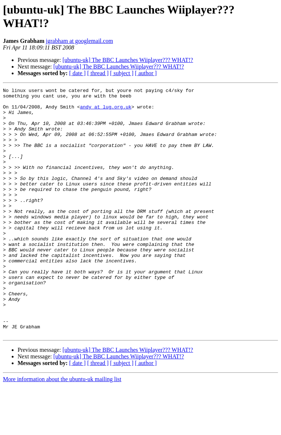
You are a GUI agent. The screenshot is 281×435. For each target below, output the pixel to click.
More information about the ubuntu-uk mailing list (62, 428)
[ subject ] (122, 73)
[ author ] (146, 73)
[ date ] (77, 73)
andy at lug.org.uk (105, 111)
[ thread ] (98, 73)
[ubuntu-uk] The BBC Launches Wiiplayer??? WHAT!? (128, 60)
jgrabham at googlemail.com (79, 41)
